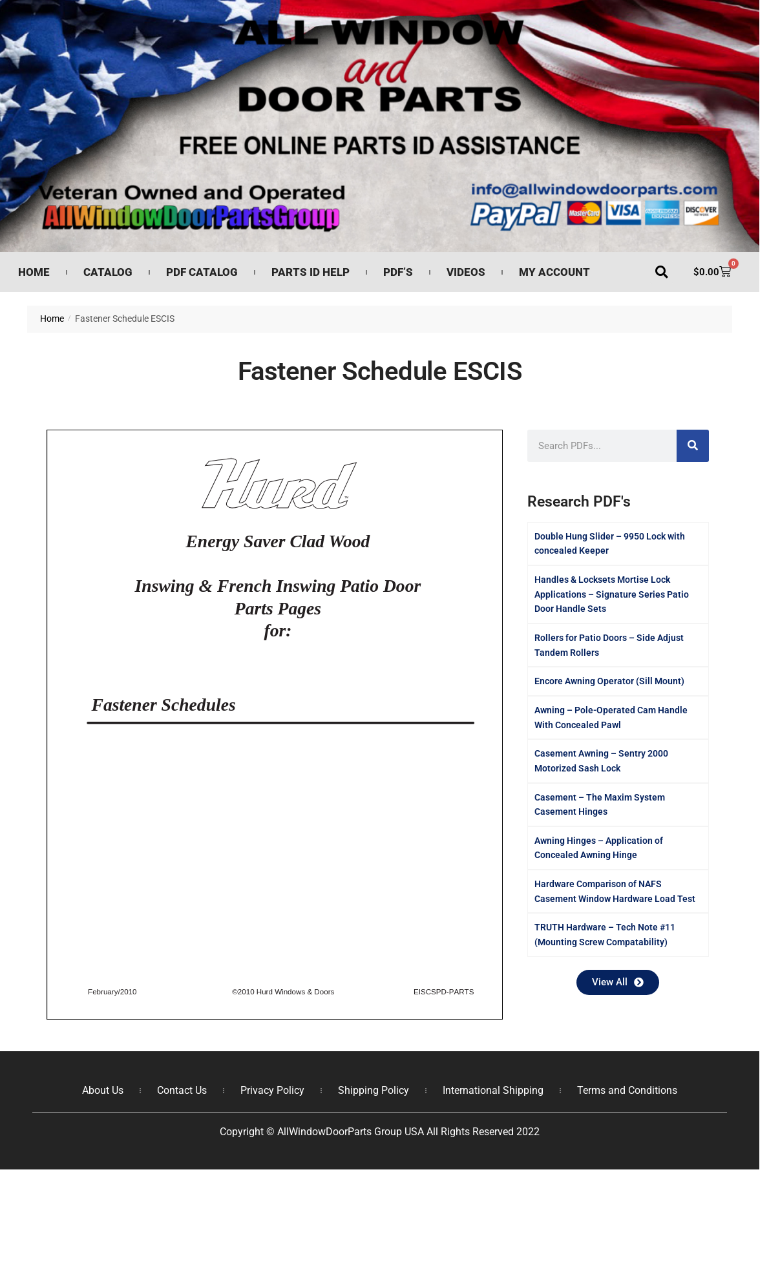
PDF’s (398, 272)
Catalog (107, 272)
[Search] (693, 446)
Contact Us (182, 1090)
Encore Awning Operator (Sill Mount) (609, 681)
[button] (661, 272)
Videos (466, 272)
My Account (554, 272)
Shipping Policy (373, 1090)
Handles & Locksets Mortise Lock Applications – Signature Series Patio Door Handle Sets (611, 594)
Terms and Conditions (627, 1090)
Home (34, 272)
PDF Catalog (202, 272)
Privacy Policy (272, 1090)
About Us (102, 1090)
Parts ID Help (310, 272)
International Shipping (493, 1090)
